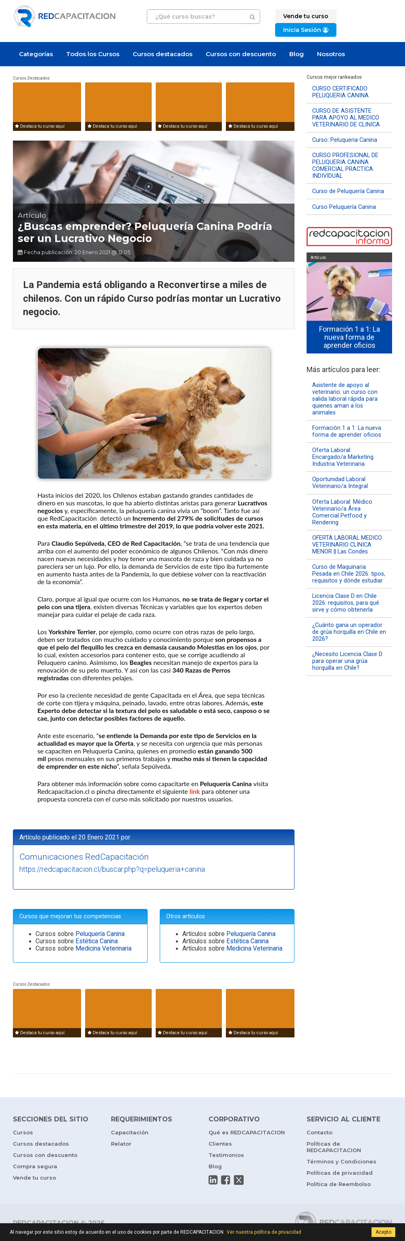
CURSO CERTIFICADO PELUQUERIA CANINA (340, 92)
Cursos (23, 1132)
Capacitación (129, 1132)
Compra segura (35, 1166)
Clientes (220, 1143)
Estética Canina (96, 941)
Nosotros (331, 54)
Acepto (383, 1232)
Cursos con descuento (241, 54)
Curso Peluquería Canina (344, 207)
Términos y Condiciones (341, 1161)
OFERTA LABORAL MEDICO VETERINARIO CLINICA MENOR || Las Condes (347, 544)
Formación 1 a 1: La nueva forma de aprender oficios (346, 431)
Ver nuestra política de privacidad (264, 1232)
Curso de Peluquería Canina (348, 191)
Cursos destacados (162, 54)
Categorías (36, 54)
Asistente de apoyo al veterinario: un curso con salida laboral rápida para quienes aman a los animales (345, 399)
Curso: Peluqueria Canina (344, 140)
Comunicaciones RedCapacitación (84, 857)
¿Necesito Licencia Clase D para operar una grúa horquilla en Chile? (347, 661)
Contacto (319, 1132)
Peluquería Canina (100, 934)
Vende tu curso (34, 1177)
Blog (296, 54)
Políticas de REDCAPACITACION (334, 1146)
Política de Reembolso (339, 1184)
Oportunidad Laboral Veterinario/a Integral (340, 483)
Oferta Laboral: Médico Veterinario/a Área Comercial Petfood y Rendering (342, 512)
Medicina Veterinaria (103, 948)
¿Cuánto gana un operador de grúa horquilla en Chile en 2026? (349, 632)
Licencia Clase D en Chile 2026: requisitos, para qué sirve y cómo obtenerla (345, 603)
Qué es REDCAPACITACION (247, 1132)
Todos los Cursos (92, 54)
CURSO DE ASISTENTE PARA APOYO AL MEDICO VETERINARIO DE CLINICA (346, 117)
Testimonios (226, 1155)
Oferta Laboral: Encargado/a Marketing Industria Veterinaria (343, 457)
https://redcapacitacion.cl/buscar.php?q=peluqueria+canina (112, 869)
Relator (121, 1143)
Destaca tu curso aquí (40, 126)
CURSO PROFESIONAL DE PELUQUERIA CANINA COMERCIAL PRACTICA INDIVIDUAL (345, 165)
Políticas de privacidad (340, 1172)
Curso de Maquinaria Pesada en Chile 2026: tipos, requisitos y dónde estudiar (348, 574)
